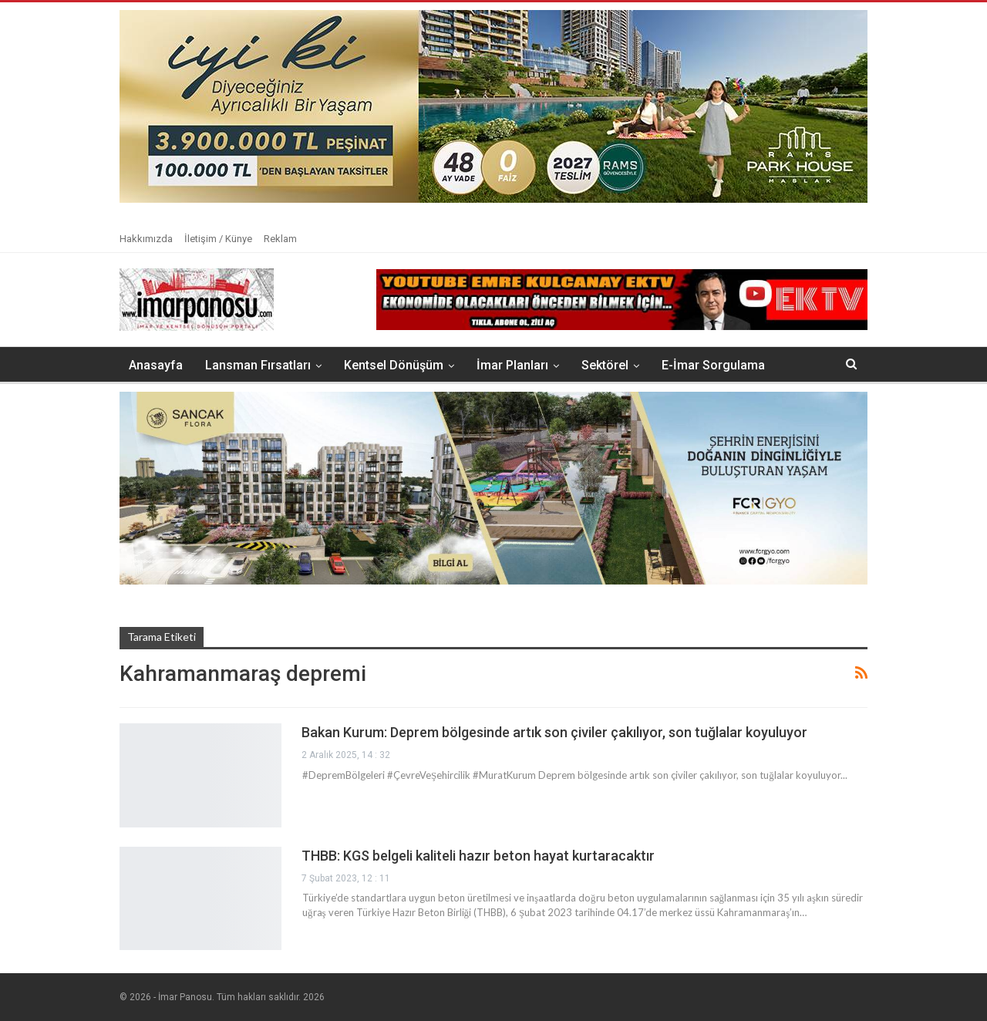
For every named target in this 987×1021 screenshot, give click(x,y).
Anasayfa (156, 365)
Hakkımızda (146, 238)
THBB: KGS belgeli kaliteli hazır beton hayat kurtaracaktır (478, 855)
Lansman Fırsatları (258, 365)
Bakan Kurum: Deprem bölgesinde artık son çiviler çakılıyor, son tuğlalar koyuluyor (554, 732)
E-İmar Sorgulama (713, 365)
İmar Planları (512, 365)
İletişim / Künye (218, 238)
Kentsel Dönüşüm (393, 365)
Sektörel (604, 365)
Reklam (280, 238)
